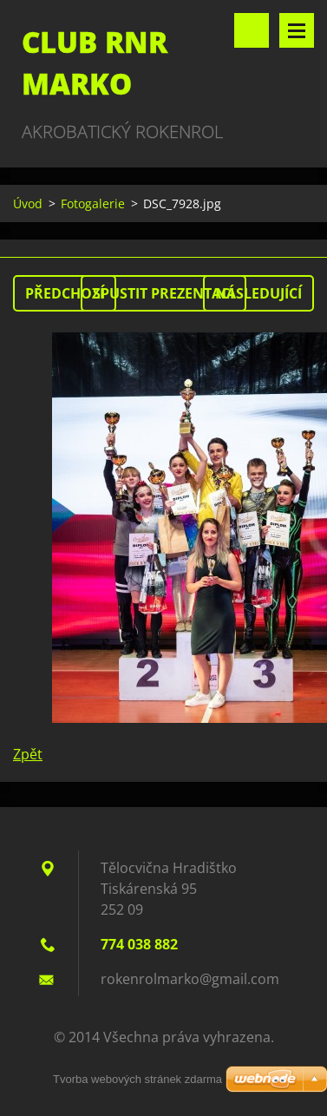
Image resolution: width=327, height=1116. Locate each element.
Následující (258, 293)
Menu (296, 30)
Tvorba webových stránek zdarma (137, 1079)
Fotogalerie (93, 203)
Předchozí (64, 293)
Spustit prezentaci (163, 293)
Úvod (28, 203)
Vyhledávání (251, 30)
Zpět (28, 754)
